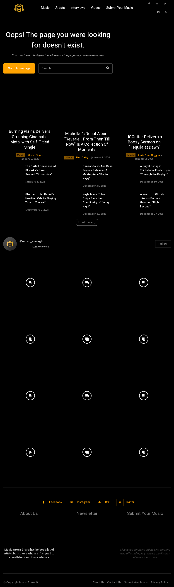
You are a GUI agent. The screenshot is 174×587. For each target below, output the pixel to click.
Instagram (83, 502)
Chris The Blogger (149, 155)
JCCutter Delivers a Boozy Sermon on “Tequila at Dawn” (144, 142)
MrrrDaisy (82, 157)
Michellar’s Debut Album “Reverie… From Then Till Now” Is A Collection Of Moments (87, 142)
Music (20, 155)
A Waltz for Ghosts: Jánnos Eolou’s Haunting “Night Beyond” (152, 200)
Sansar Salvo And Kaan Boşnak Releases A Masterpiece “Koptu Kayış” (98, 172)
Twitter (130, 502)
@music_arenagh (31, 241)
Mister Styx (34, 155)
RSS (108, 502)
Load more (87, 222)
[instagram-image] (30, 281)
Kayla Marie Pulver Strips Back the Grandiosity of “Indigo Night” (97, 200)
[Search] (108, 68)
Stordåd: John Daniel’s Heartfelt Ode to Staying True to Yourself (40, 198)
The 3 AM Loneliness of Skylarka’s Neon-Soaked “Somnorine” (40, 170)
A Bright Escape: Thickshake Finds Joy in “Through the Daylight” (155, 170)
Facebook (55, 502)
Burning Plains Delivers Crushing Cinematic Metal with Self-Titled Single (30, 140)
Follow (163, 244)
